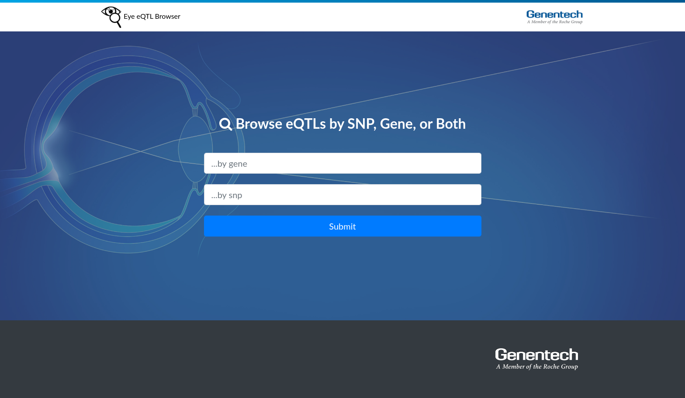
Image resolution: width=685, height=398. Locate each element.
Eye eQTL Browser (140, 17)
